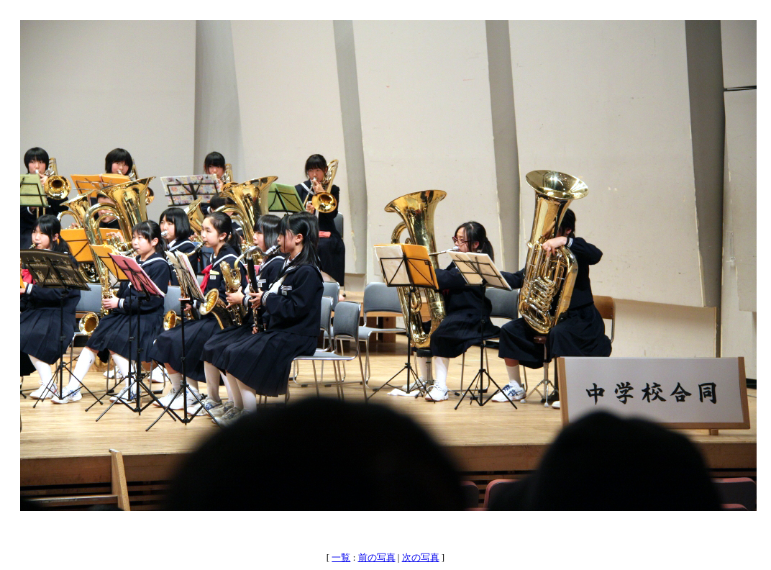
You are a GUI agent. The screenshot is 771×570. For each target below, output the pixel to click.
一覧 (341, 557)
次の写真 (420, 557)
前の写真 (377, 557)
